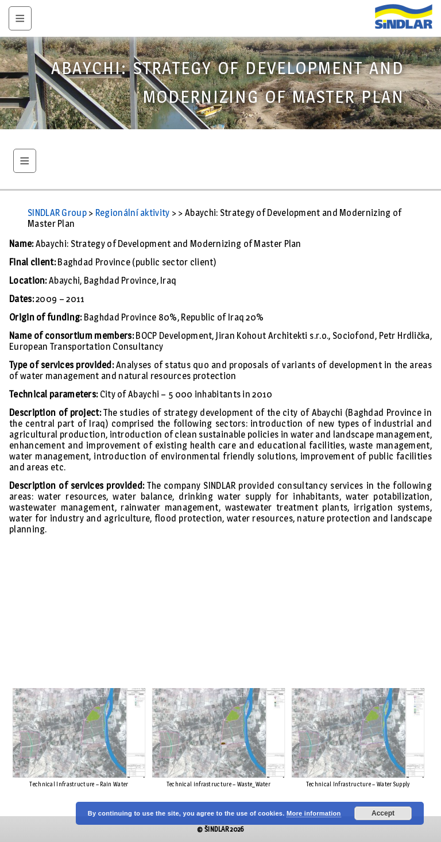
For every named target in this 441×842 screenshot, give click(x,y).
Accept (383, 813)
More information (314, 813)
